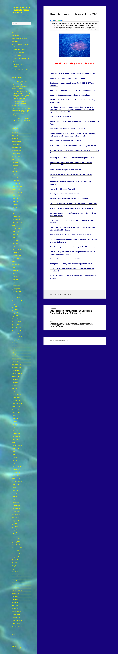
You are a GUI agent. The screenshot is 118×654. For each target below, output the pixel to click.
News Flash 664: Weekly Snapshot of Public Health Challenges (19, 103)
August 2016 (15, 484)
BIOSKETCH (15, 36)
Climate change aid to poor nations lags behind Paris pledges (73, 247)
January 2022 (16, 289)
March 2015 (15, 536)
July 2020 (15, 343)
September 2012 (17, 626)
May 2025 (15, 168)
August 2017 (15, 448)
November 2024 (17, 186)
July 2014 (15, 560)
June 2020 (15, 346)
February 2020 (16, 358)
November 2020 (17, 331)
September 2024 (17, 192)
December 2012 (16, 617)
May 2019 (15, 385)
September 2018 (17, 409)
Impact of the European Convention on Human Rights (70, 95)
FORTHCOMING (17, 56)
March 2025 (15, 174)
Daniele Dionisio (66, 294)
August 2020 (15, 340)
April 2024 (15, 207)
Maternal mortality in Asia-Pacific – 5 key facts (68, 129)
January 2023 (16, 252)
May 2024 (15, 204)
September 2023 (17, 228)
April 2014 (15, 569)
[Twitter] (52, 20)
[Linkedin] (54, 20)
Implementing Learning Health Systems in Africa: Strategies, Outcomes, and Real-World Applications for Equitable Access (21, 111)
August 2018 (15, 412)
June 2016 (15, 490)
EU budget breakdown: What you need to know (67, 78)
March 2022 (15, 283)
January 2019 (16, 397)
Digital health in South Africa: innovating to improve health (73, 146)
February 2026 (16, 141)
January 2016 (16, 506)
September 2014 (17, 554)
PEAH (53, 25)
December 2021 (16, 292)
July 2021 (15, 307)
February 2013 (16, 611)
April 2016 (15, 496)
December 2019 (16, 364)
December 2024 (16, 183)
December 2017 (16, 436)
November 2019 (17, 367)
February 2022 (16, 286)
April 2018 (15, 424)
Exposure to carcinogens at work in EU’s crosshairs (69, 259)
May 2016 (15, 493)
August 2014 (15, 557)
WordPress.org (16, 647)
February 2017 (16, 466)
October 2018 (16, 406)
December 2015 (16, 509)
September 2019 (17, 373)
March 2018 (15, 427)
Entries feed (15, 641)
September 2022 (17, 264)
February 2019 (16, 394)
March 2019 (15, 391)
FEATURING (15, 42)
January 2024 (16, 216)
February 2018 (16, 430)
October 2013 (16, 587)
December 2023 (16, 219)
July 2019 (15, 379)
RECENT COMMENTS (18, 53)
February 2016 (16, 502)
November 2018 (17, 403)
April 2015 (15, 533)
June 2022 (15, 273)
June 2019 (15, 382)
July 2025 (15, 162)
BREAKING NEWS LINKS (19, 39)
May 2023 (15, 240)
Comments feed (16, 644)
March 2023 (15, 246)
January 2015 (16, 542)
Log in (14, 638)
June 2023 (15, 237)
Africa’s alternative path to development (65, 170)
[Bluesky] (61, 20)
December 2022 (16, 255)
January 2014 (16, 578)
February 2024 (16, 213)
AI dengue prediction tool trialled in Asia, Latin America (71, 208)
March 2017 (15, 463)
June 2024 (15, 201)
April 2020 (15, 352)
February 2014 (16, 575)
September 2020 (17, 337)
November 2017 (17, 439)
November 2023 (17, 222)
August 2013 (15, 593)
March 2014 (15, 572)
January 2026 (16, 144)
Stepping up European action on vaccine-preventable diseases (73, 203)
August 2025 (15, 159)
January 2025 (16, 180)
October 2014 (16, 551)
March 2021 (15, 319)
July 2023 (15, 234)
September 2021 (17, 301)
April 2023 (15, 243)
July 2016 (15, 487)
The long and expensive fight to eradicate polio (68, 194)
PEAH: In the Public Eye (19, 50)
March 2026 (15, 138)
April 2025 (15, 171)
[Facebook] (50, 20)
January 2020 (16, 361)
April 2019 (15, 388)
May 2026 (15, 132)
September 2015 (17, 518)
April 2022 (15, 280)
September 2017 (17, 445)
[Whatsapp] (59, 20)
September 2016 (17, 481)
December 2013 (16, 581)
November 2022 (17, 258)
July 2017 (15, 451)
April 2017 (15, 460)
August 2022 (15, 267)
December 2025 (16, 147)
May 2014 (15, 566)
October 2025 (16, 153)
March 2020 (15, 355)
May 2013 (15, 602)
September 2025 (17, 156)
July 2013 (15, 596)
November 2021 (17, 295)
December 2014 (16, 545)
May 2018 (15, 421)
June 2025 (15, 165)
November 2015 (17, 512)
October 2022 (16, 261)
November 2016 (17, 475)
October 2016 (16, 478)
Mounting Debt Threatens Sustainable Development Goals (72, 158)
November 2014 (17, 548)
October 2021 (16, 298)
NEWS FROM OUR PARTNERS (20, 69)
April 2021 (15, 316)
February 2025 (16, 177)
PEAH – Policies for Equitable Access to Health (21, 10)
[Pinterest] (55, 20)
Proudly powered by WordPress (59, 341)
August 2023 (15, 231)
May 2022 (15, 277)
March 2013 (15, 608)
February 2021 (16, 322)
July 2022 (15, 270)
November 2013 (17, 584)
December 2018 (16, 400)
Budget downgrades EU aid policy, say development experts (72, 90)
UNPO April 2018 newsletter (60, 117)
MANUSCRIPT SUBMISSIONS (20, 59)
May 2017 (15, 457)
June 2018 (15, 418)
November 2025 (17, 150)
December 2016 (16, 472)
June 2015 (15, 527)
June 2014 (15, 563)
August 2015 (15, 521)
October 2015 (16, 515)
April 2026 (15, 135)
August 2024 (15, 195)
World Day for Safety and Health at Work (65, 141)
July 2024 (15, 198)
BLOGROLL (15, 62)
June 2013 (15, 599)
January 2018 (16, 433)
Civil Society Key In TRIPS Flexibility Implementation (70, 235)
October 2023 (16, 225)
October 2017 (16, 442)
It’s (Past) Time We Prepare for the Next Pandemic (69, 199)
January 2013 (16, 614)
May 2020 (15, 349)
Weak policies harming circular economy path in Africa (71, 264)
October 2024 (16, 189)
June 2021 (15, 310)
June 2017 (15, 454)
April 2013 (15, 605)
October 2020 (16, 334)
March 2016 (15, 499)
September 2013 (17, 590)
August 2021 (15, 304)
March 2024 (15, 210)
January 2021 (16, 325)
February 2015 (16, 539)
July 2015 (15, 524)
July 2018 (15, 415)
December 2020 (16, 328)
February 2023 (16, 249)
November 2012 (17, 620)
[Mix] (57, 20)
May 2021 (15, 313)
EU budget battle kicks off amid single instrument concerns (72, 73)
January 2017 (16, 469)
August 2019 (15, 376)
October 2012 (16, 623)
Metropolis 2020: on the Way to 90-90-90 (64, 189)
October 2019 (16, 370)
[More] (62, 20)
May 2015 (15, 530)
